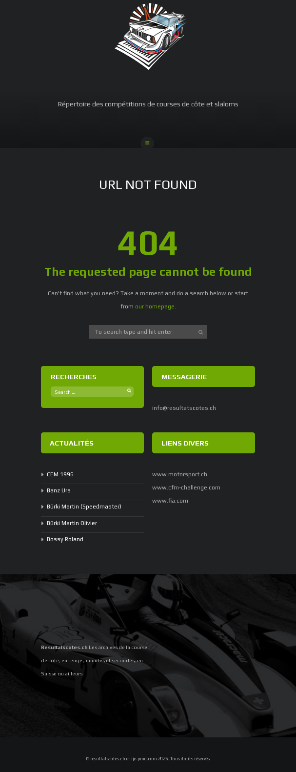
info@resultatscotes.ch (184, 408)
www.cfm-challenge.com (186, 487)
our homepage (155, 306)
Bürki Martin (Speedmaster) (84, 506)
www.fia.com (170, 500)
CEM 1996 (60, 474)
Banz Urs (59, 490)
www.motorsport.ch (179, 474)
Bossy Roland (65, 539)
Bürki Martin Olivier (72, 523)
